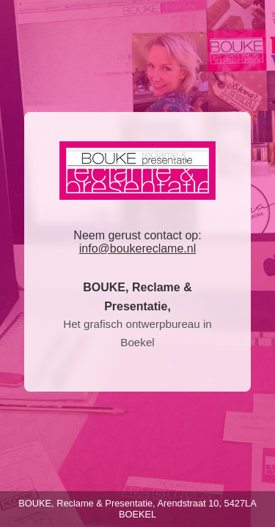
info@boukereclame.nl (137, 248)
